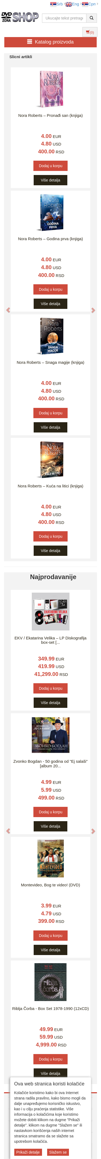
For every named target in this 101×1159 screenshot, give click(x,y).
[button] (5, 307)
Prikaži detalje (28, 1152)
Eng (72, 4)
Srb (56, 4)
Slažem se (58, 1152)
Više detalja (50, 180)
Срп (89, 4)
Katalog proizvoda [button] (50, 42)
